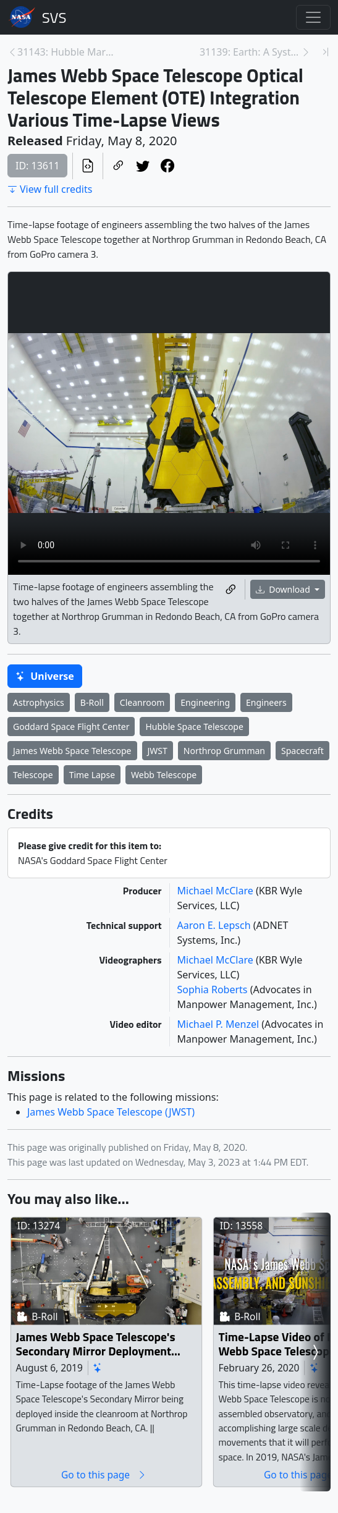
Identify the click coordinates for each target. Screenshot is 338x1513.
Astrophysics (38, 702)
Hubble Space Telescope (194, 726)
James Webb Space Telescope (72, 750)
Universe (44, 676)
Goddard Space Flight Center (71, 726)
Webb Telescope (163, 775)
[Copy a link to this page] (118, 166)
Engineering (205, 702)
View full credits (49, 189)
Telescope (33, 775)
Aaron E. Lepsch (215, 925)
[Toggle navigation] (313, 17)
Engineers (266, 702)
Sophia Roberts (213, 989)
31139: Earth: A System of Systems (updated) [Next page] (250, 52)
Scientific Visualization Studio (54, 17)
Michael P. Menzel (219, 1024)
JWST (157, 750)
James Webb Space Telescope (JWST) (111, 1112)
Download (284, 589)
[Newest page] (326, 51)
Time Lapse (92, 775)
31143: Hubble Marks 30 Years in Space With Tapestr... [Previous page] (68, 52)
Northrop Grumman (224, 750)
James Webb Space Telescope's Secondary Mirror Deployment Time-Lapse (95, 1343)
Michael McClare (216, 890)
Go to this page (103, 1474)
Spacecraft (302, 750)
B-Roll (92, 702)
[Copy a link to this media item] (230, 589)
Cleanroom (142, 702)
